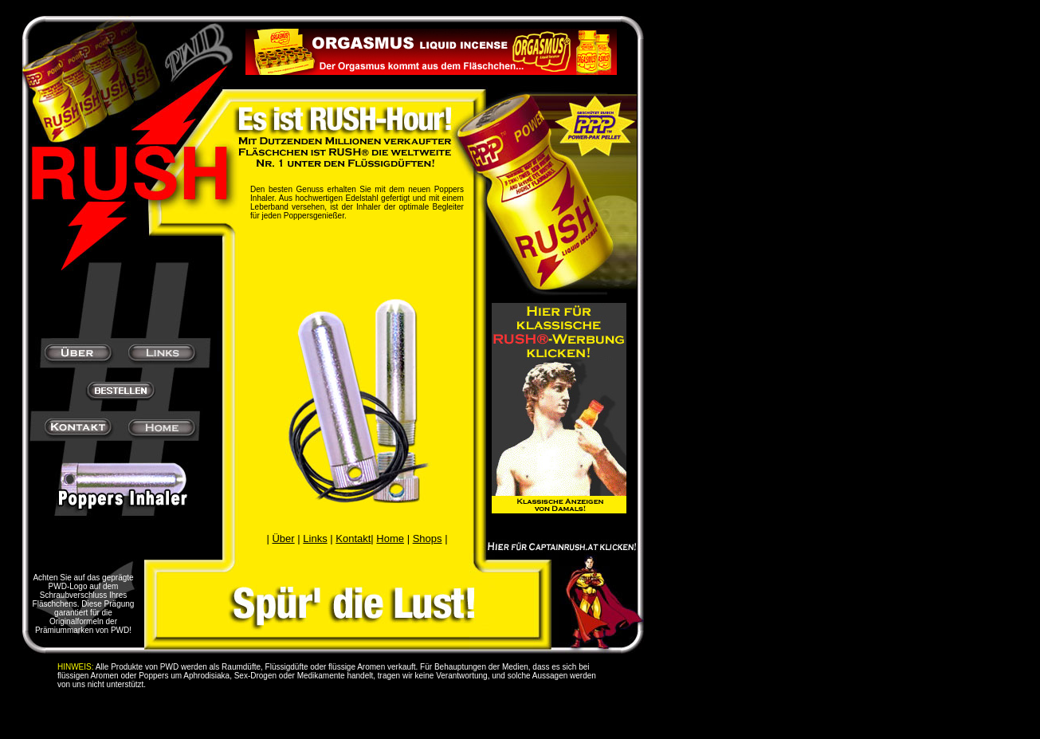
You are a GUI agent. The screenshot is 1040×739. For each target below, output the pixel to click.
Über (283, 538)
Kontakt (353, 538)
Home (390, 538)
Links (315, 538)
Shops (427, 538)
